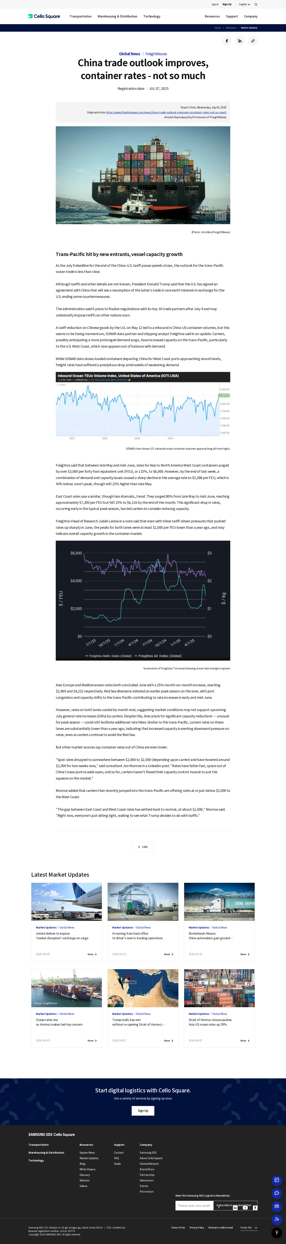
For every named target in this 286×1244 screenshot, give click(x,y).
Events (144, 1186)
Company (251, 16)
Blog (82, 1164)
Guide (117, 1164)
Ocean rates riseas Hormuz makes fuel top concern (59, 1022)
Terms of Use (178, 1227)
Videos (83, 1186)
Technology (151, 16)
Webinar (85, 1180)
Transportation (80, 16)
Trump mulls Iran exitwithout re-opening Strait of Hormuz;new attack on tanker (138, 1022)
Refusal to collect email (221, 1227)
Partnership (147, 1175)
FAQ (116, 1158)
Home (218, 27)
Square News (87, 1152)
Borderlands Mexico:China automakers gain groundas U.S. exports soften (211, 936)
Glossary (85, 1175)
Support (232, 16)
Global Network (149, 1164)
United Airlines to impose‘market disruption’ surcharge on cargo (62, 936)
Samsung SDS (148, 1152)
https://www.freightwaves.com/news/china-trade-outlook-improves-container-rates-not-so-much (166, 112)
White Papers (88, 1169)
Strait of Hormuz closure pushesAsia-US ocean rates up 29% (210, 1022)
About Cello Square (151, 1158)
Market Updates (249, 27)
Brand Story (147, 1169)
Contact (119, 1152)
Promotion (146, 1191)
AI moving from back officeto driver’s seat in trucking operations (137, 936)
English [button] (243, 4)
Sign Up (143, 1111)
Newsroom (146, 1180)
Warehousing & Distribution (117, 16)
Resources (212, 16)
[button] (44, 16)
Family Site (246, 1227)
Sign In (215, 4)
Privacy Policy (197, 1227)
